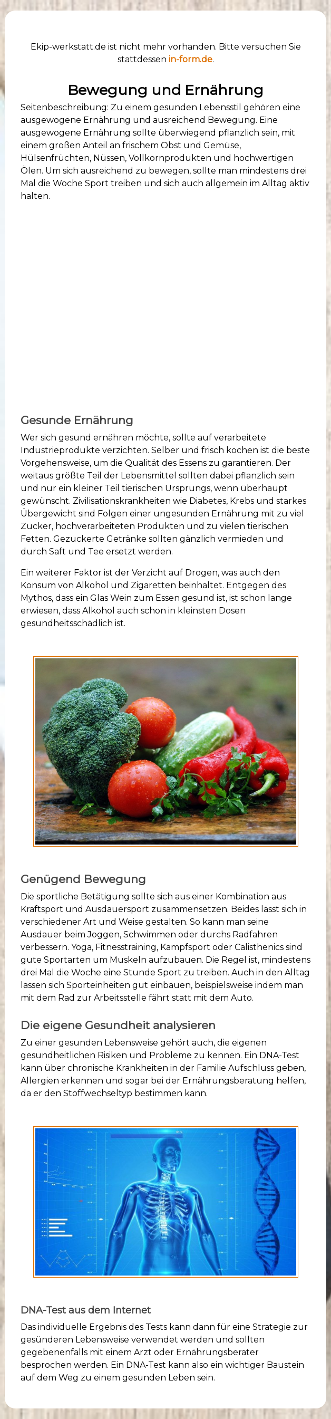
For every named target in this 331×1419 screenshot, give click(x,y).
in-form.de (190, 59)
